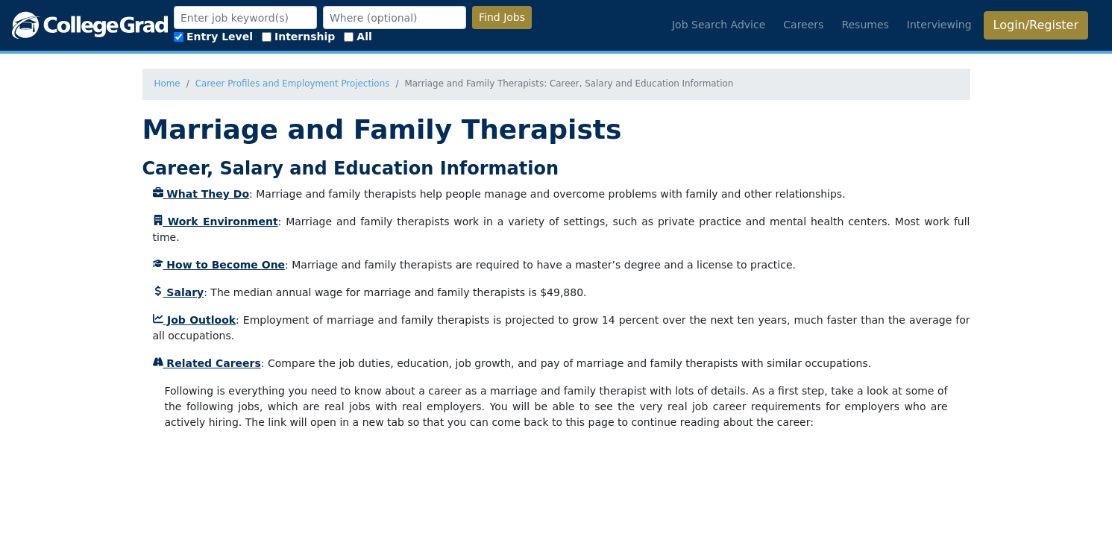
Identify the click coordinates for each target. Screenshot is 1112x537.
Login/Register (1035, 25)
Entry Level (213, 37)
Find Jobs (502, 17)
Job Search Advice (718, 25)
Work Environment (215, 221)
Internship (298, 37)
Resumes (864, 25)
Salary (178, 292)
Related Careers (207, 363)
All (357, 37)
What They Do (201, 194)
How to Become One (219, 265)
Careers (803, 25)
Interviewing (939, 25)
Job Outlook (194, 320)
